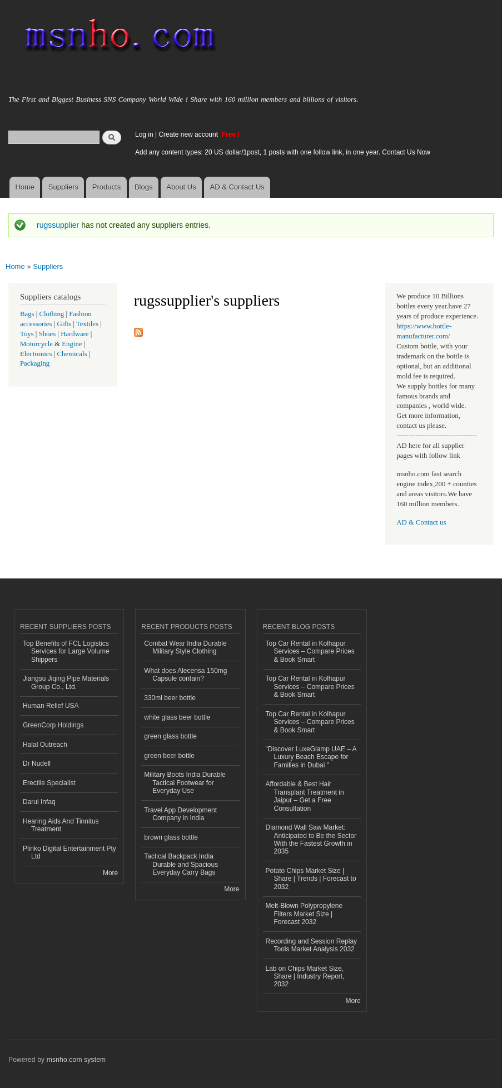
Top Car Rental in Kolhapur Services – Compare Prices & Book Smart (310, 651)
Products (106, 187)
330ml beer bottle (170, 698)
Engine (72, 344)
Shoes (47, 334)
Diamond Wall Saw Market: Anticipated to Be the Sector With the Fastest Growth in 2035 (311, 839)
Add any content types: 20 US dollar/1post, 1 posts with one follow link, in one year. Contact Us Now (282, 152)
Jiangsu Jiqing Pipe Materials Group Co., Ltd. (66, 682)
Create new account (189, 134)
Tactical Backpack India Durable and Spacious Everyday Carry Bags (181, 864)
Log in (144, 134)
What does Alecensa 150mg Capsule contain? (185, 674)
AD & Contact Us (237, 187)
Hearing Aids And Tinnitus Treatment (61, 825)
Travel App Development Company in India (180, 814)
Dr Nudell (37, 763)
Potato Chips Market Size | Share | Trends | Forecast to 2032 (311, 879)
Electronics (36, 354)
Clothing (51, 314)
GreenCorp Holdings (53, 725)
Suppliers (63, 187)
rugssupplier (58, 225)
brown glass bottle (171, 837)
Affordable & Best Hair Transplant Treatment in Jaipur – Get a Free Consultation (305, 796)
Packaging (34, 363)
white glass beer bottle (177, 717)
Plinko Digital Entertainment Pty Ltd (69, 852)
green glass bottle (170, 736)
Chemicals (72, 354)
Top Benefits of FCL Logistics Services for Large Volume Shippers (66, 651)
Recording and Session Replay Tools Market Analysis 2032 (311, 945)
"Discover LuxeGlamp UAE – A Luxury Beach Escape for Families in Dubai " (311, 757)
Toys (27, 334)
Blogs (144, 187)
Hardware (74, 334)
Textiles (87, 324)
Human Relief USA (51, 706)
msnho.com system (76, 1060)
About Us (181, 187)
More (110, 873)
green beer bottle (169, 756)
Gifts (64, 324)
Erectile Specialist (49, 783)
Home (24, 187)
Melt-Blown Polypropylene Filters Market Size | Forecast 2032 (304, 914)
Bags (27, 314)
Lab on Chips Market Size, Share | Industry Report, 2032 (305, 977)
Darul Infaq (39, 802)
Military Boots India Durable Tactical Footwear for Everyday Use (185, 783)
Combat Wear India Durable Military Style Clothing (185, 647)
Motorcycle (36, 344)
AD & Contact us (421, 522)
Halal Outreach (45, 744)
